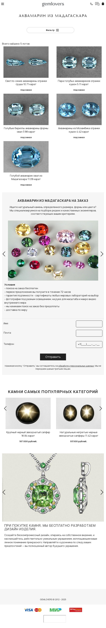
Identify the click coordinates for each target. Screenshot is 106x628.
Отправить (53, 357)
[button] (4, 254)
